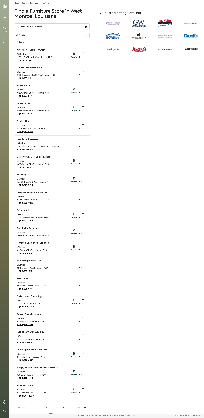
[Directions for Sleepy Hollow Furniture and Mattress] (83, 373)
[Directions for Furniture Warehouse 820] (83, 337)
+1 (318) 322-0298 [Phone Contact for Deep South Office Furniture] (25, 203)
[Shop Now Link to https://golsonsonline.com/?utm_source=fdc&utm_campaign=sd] (74, 162)
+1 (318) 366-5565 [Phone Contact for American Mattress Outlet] (25, 60)
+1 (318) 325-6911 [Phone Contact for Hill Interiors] (24, 289)
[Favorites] (4, 29)
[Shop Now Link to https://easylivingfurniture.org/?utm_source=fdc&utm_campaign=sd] (74, 232)
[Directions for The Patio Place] (83, 391)
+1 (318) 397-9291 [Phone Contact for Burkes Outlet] (25, 96)
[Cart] (4, 41)
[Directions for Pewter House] (83, 126)
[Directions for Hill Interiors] (83, 284)
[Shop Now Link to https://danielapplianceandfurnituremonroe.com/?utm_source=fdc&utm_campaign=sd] (74, 355)
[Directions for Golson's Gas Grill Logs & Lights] (83, 162)
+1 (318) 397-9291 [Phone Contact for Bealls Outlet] (25, 114)
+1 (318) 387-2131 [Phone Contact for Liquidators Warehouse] (24, 78)
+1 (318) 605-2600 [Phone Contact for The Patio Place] (25, 396)
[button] (52, 35)
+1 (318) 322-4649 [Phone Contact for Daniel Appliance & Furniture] (25, 360)
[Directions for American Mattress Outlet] (83, 55)
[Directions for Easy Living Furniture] (83, 232)
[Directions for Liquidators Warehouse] (83, 73)
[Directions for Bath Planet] (83, 216)
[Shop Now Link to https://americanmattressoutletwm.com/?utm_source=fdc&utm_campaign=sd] (74, 55)
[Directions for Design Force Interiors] (83, 319)
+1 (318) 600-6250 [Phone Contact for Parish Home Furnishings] (25, 307)
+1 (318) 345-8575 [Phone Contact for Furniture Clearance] (25, 150)
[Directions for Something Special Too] (83, 266)
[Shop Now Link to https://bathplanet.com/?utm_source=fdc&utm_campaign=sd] (74, 216)
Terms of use (109, 415)
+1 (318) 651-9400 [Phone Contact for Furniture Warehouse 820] (25, 342)
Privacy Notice (130, 415)
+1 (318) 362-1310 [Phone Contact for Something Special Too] (24, 271)
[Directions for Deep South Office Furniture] (83, 198)
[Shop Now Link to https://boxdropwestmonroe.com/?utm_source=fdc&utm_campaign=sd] (74, 180)
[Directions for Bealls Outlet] (83, 109)
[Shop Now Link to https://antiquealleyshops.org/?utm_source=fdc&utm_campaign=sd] (74, 248)
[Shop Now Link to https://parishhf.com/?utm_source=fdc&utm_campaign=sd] (74, 302)
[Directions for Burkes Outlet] (83, 91)
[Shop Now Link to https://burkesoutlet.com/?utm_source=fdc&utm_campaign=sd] (74, 91)
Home (17, 3)
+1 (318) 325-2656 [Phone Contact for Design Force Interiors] (25, 325)
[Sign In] (4, 402)
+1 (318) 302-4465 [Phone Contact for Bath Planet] (25, 221)
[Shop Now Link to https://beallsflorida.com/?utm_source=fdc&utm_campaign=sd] (74, 109)
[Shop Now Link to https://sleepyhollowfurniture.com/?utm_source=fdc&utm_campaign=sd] (74, 373)
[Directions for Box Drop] (83, 180)
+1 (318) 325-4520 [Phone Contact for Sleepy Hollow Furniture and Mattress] (25, 378)
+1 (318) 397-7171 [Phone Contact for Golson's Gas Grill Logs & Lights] (24, 167)
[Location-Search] (52, 26)
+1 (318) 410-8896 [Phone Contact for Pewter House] (25, 132)
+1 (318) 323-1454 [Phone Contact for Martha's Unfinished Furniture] (24, 253)
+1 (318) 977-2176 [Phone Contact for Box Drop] (25, 185)
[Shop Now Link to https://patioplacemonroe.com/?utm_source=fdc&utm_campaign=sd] (74, 391)
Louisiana (34, 3)
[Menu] (4, 18)
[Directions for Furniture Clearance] (83, 144)
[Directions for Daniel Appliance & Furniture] (83, 355)
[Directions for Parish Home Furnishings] (83, 302)
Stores (24, 3)
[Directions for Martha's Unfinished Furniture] (83, 248)
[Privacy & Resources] (4, 411)
